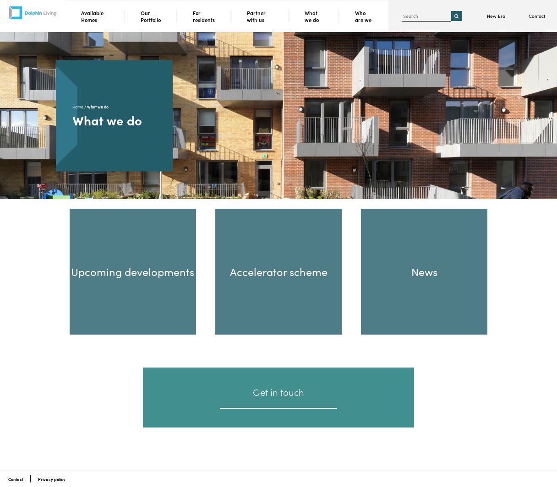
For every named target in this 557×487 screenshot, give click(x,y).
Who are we (363, 16)
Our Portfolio (151, 16)
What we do (312, 16)
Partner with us (256, 16)
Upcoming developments (132, 271)
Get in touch (278, 392)
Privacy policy (52, 479)
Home (77, 107)
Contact (537, 15)
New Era (496, 15)
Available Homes (92, 16)
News (424, 271)
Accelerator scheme (279, 271)
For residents (204, 16)
